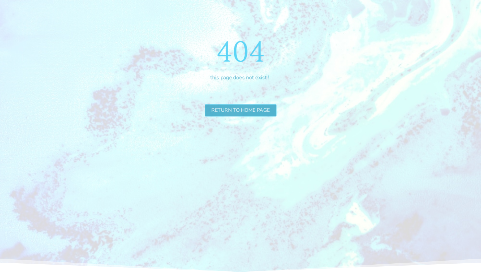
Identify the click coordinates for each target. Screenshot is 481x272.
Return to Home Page (240, 109)
